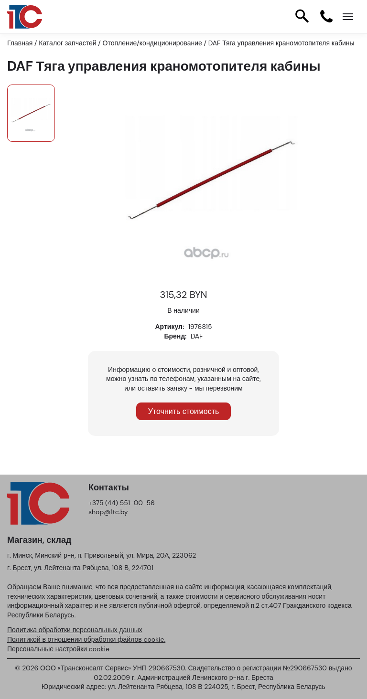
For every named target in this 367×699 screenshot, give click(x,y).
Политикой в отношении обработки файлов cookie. (86, 639)
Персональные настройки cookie (58, 649)
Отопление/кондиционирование (152, 43)
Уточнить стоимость (183, 411)
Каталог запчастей (67, 43)
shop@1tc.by (108, 512)
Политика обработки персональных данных (74, 629)
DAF (197, 336)
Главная (19, 43)
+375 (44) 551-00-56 (121, 502)
